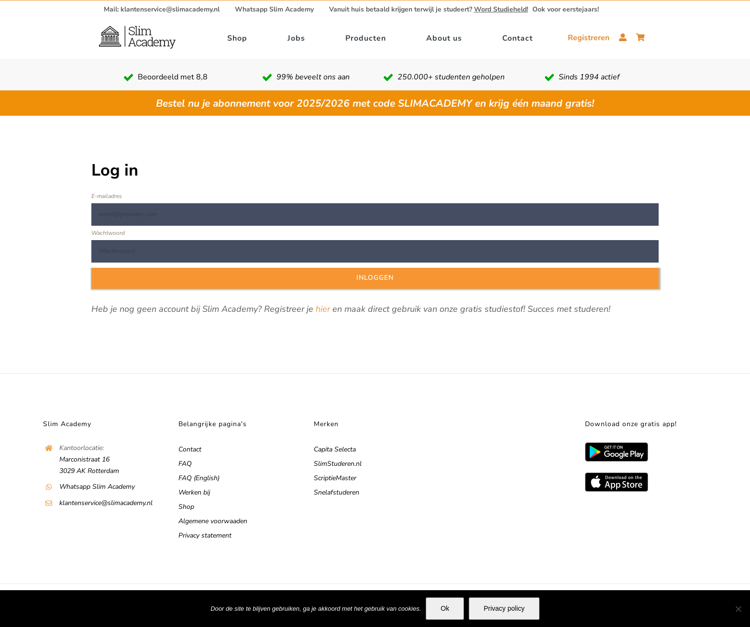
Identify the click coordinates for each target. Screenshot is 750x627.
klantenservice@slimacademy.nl (106, 502)
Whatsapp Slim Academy (274, 9)
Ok (445, 608)
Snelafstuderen (336, 492)
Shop (186, 506)
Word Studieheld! (501, 9)
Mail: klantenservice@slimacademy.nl (162, 9)
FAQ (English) (199, 478)
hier (323, 309)
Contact (189, 449)
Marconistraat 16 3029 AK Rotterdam (89, 465)
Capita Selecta (335, 449)
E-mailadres (106, 196)
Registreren (588, 38)
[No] (738, 609)
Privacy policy (504, 608)
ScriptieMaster (335, 478)
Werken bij (194, 492)
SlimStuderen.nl (338, 463)
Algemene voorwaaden (212, 521)
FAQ (185, 463)
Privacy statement (205, 535)
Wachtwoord (108, 233)
